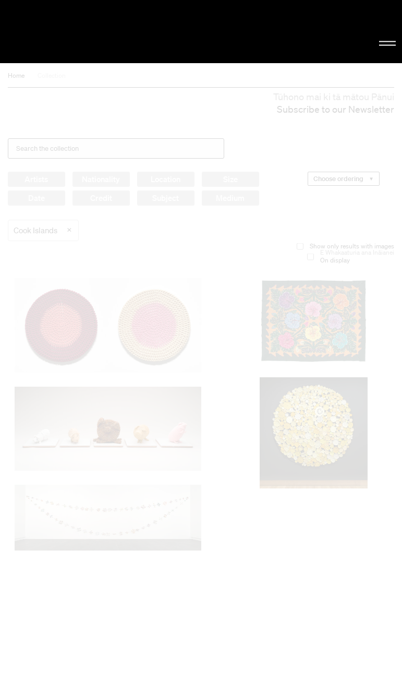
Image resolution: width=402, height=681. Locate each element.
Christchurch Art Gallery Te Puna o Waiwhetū (68, 31)
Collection (52, 75)
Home (16, 75)
